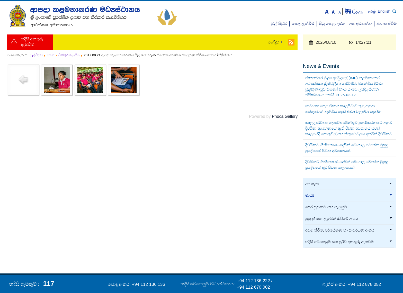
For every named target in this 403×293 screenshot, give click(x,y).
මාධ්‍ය (348, 195)
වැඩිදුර (273, 42)
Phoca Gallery (285, 116)
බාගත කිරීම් (387, 23)
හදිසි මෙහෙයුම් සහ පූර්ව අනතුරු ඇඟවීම (348, 242)
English (384, 11)
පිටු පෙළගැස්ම (332, 23)
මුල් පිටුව (279, 23)
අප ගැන (348, 184)
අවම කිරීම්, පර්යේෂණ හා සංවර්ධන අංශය (348, 230)
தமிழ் (372, 11)
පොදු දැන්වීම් (303, 23)
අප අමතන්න (360, 23)
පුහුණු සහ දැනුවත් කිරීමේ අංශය (348, 219)
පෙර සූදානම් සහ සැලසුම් (348, 207)
